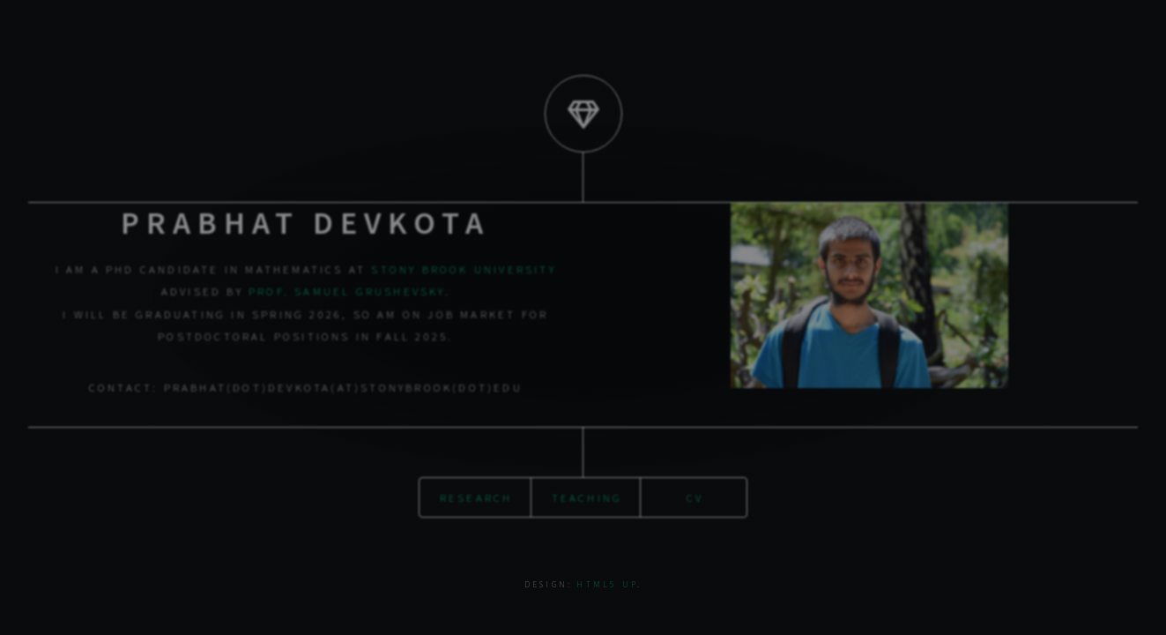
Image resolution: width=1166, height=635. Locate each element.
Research (476, 497)
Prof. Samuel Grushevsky (347, 291)
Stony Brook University (463, 269)
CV (695, 497)
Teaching (587, 497)
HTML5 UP (606, 584)
